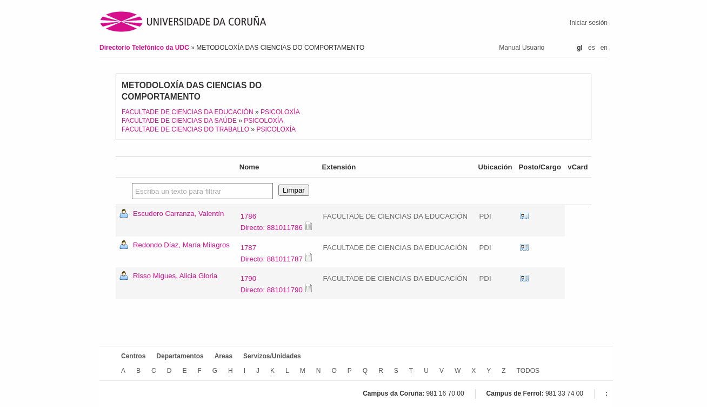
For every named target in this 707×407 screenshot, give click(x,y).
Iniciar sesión (589, 23)
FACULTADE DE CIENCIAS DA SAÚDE (179, 120)
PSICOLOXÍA (280, 112)
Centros (133, 356)
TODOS (528, 371)
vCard (524, 216)
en (604, 47)
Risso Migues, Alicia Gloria (175, 276)
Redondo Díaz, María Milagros (181, 245)
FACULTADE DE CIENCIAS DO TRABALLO (185, 129)
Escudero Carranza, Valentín (178, 213)
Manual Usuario (521, 47)
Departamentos (179, 356)
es (591, 47)
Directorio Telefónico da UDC (145, 47)
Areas (223, 356)
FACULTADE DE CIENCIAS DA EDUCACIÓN (188, 112)
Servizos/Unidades (272, 356)
